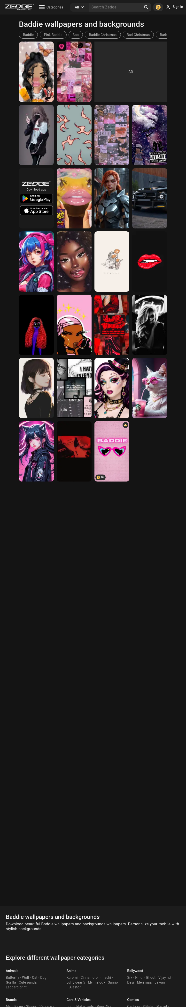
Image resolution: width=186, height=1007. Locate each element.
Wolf (25, 977)
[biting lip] (149, 261)
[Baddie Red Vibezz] (111, 325)
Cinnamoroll (90, 977)
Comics (133, 1000)
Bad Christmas (138, 35)
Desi (130, 982)
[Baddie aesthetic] (74, 135)
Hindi (139, 977)
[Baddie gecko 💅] (74, 198)
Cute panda (28, 982)
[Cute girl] (36, 388)
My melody (96, 982)
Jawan (160, 982)
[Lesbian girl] (36, 135)
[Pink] (74, 72)
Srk (129, 977)
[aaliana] (36, 261)
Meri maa (144, 982)
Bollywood (135, 971)
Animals (12, 971)
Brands (11, 1000)
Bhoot (150, 977)
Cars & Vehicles (79, 1000)
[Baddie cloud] (36, 325)
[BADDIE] (111, 451)
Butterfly (12, 977)
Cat (34, 977)
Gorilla (11, 982)
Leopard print (16, 987)
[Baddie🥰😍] (36, 72)
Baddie (28, 35)
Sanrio (113, 982)
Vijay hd (164, 977)
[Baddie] (149, 135)
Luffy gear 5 (76, 982)
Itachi (106, 977)
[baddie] (36, 451)
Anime (72, 971)
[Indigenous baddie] (111, 261)
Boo (76, 35)
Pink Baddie (53, 35)
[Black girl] (74, 261)
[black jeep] (149, 198)
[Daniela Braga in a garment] (111, 198)
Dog (43, 977)
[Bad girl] (74, 388)
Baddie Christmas (102, 35)
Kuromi (72, 977)
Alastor (75, 987)
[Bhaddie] (111, 135)
